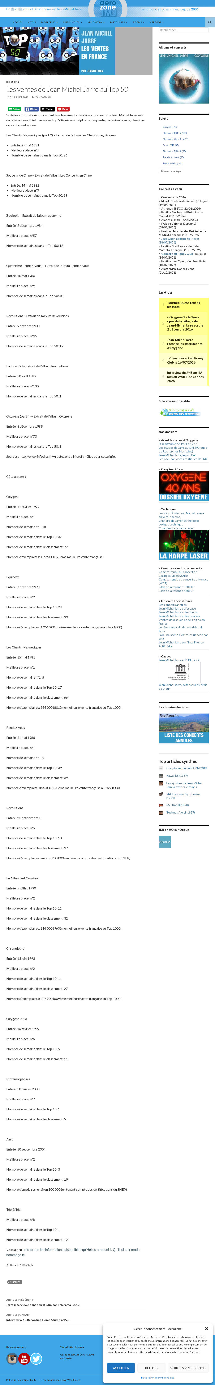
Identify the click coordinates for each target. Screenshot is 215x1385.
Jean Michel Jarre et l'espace (177, 608)
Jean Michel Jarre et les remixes (179, 616)
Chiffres (15, 1282)
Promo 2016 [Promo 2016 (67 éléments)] (171, 145)
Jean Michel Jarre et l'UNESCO (179, 660)
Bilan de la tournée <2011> (176, 587)
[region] (184, 79)
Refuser (152, 1368)
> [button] (203, 77)
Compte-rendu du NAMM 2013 (186, 768)
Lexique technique (171, 524)
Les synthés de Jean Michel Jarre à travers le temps (184, 785)
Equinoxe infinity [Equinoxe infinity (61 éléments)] (172, 163)
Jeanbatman (42, 97)
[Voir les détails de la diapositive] (184, 79)
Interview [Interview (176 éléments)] (170, 127)
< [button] (164, 77)
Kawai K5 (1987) (177, 775)
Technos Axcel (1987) (180, 812)
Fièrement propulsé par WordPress (60, 1379)
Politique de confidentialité (21, 1379)
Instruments (71, 22)
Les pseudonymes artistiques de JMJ (183, 459)
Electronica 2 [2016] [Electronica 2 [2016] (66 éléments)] (174, 151)
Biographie (48, 22)
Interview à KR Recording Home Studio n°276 (76, 1317)
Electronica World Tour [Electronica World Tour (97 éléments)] (175, 139)
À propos (155, 22)
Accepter (121, 1368)
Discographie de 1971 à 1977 (178, 444)
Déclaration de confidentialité (157, 1377)
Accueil (18, 22)
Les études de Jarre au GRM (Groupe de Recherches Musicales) (183, 449)
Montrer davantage (171, 171)
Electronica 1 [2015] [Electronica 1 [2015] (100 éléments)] (175, 133)
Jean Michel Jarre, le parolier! (177, 455)
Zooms (137, 22)
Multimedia (95, 22)
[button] (207, 1329)
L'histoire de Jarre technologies (179, 520)
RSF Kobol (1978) (177, 805)
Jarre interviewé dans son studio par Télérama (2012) (76, 1302)
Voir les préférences (188, 1368)
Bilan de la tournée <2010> (176, 590)
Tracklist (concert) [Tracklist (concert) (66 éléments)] (173, 157)
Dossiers (12, 81)
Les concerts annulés (173, 604)
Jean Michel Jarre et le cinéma (178, 612)
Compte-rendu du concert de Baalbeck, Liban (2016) (178, 573)
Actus (32, 22)
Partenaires (117, 22)
